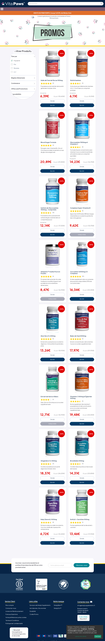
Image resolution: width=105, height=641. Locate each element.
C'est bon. (98, 636)
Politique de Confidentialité (14, 620)
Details (52, 100)
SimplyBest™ (58, 602)
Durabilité (33, 608)
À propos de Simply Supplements (40, 602)
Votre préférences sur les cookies (16, 614)
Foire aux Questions (12, 611)
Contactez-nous (11, 605)
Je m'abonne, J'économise (38, 605)
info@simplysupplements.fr (86, 602)
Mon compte (10, 602)
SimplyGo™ (57, 605)
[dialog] (84, 632)
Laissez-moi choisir (80, 636)
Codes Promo (34, 611)
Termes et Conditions (12, 617)
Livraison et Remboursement (14, 608)
